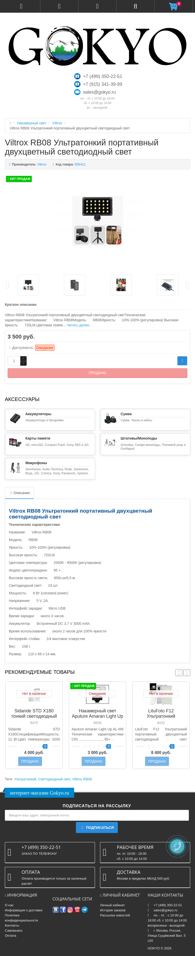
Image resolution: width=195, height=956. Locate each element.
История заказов (112, 910)
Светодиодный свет (54, 779)
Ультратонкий (25, 779)
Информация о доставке (23, 910)
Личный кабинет (112, 905)
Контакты (12, 925)
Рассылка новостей (115, 915)
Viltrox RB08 (82, 779)
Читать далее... (79, 325)
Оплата (10, 935)
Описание (19, 493)
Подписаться (96, 828)
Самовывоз (13, 930)
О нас (9, 905)
